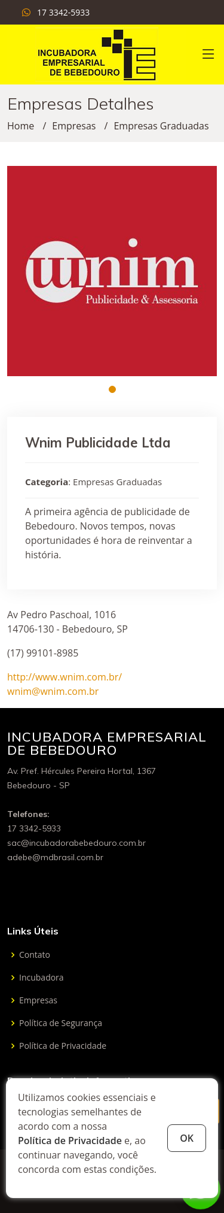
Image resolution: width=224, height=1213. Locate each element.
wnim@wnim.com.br (53, 691)
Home (20, 125)
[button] (112, 389)
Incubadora (41, 977)
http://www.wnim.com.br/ (64, 676)
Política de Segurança (60, 1023)
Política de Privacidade (70, 1140)
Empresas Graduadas (160, 125)
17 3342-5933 (63, 12)
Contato (34, 955)
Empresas (74, 125)
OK (187, 1138)
